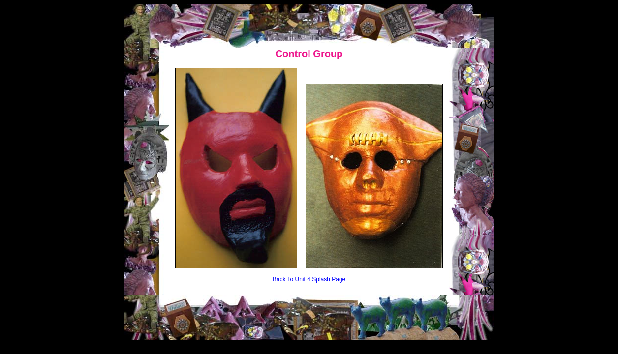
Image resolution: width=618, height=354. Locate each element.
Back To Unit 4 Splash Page (309, 279)
